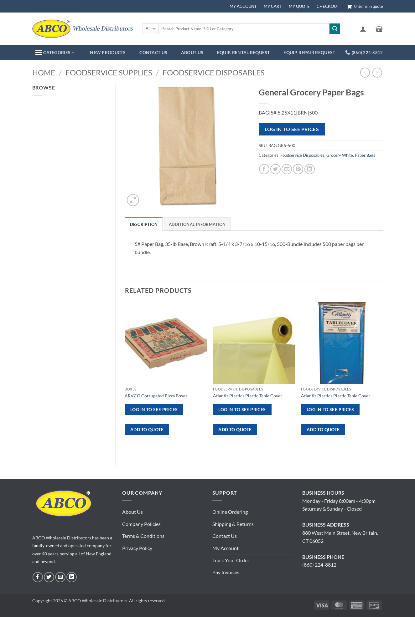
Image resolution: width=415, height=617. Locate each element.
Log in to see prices (292, 129)
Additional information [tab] (197, 224)
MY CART (273, 6)
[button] (363, 29)
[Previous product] (377, 72)
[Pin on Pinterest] (298, 169)
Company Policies (141, 524)
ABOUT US (192, 52)
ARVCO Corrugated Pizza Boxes (156, 395)
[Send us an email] (60, 577)
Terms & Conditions (143, 536)
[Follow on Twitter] (49, 577)
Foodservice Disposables (214, 72)
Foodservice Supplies (108, 72)
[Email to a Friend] (287, 169)
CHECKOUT (328, 6)
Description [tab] (144, 224)
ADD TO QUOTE (146, 429)
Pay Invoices (225, 572)
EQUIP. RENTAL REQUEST (243, 52)
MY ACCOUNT (243, 6)
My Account (225, 548)
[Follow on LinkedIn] (71, 577)
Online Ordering (230, 512)
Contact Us (224, 536)
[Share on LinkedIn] (309, 169)
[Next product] (365, 72)
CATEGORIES (55, 52)
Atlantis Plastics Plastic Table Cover (247, 395)
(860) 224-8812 (319, 565)
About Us (132, 512)
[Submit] (334, 28)
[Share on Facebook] (264, 169)
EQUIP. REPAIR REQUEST (309, 52)
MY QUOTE (299, 6)
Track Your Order (230, 560)
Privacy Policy (137, 548)
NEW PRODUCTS (108, 52)
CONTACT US (153, 52)
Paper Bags (365, 155)
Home (43, 72)
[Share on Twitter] (275, 169)
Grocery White (339, 155)
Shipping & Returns (233, 524)
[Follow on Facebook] (38, 577)
